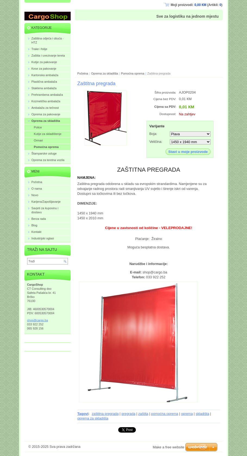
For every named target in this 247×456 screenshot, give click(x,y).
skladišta (202, 414)
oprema (187, 414)
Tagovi (82, 414)
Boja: (153, 134)
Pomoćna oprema (132, 73)
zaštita (143, 414)
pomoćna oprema (164, 414)
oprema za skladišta (92, 418)
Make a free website (168, 447)
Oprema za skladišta (104, 73)
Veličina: (155, 142)
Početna (82, 73)
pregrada (128, 414)
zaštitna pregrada (105, 414)
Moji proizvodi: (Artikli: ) (197, 5)
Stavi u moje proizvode (188, 152)
